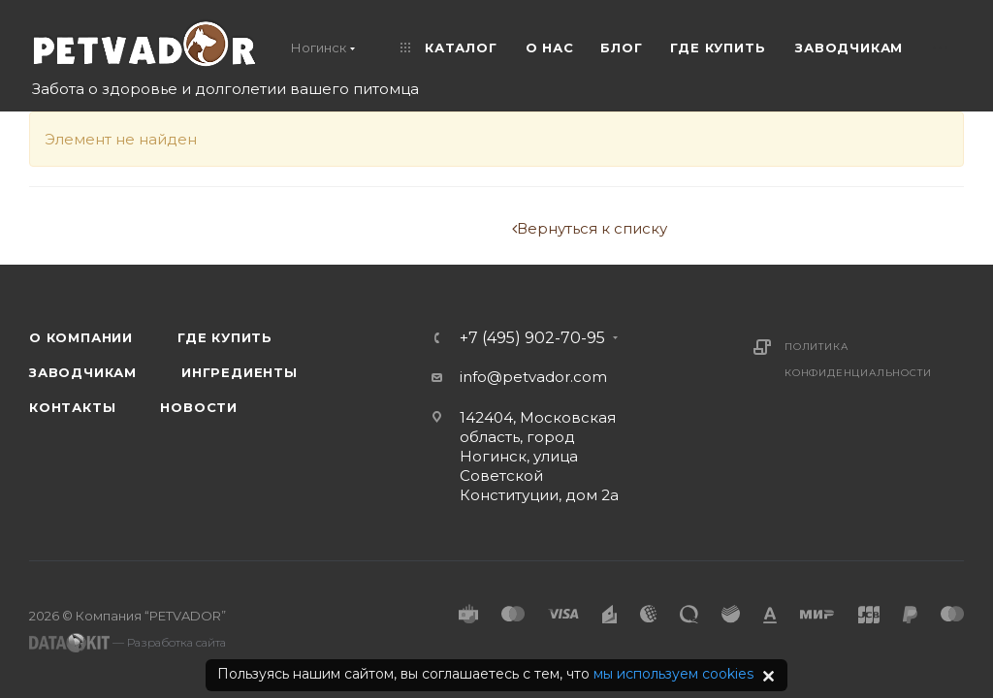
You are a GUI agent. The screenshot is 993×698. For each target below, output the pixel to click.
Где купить (224, 337)
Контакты (72, 407)
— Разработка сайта (127, 642)
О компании (81, 337)
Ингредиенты (239, 372)
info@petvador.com (533, 376)
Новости (199, 407)
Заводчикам (83, 372)
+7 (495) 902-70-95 (532, 338)
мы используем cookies (673, 673)
